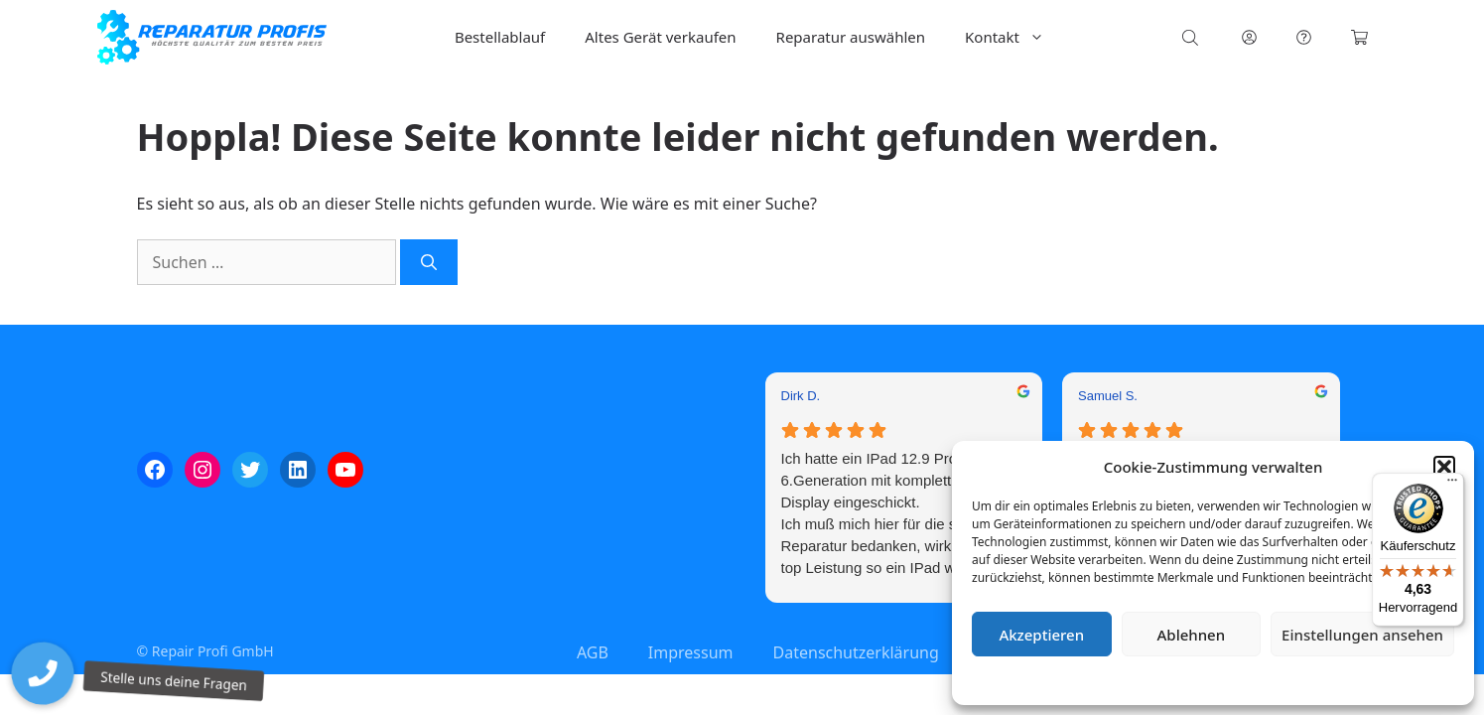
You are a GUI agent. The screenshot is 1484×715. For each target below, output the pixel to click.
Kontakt (1014, 37)
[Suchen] (429, 262)
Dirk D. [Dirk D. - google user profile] (801, 395)
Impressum (1331, 679)
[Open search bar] (1192, 37)
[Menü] (1452, 485)
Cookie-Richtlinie (1108, 679)
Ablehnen (1191, 634)
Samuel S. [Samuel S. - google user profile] (1108, 395)
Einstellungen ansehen (1362, 634)
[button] (1444, 467)
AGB (592, 652)
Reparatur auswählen (850, 37)
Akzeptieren (1041, 634)
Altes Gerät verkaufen (660, 37)
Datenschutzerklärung (1227, 679)
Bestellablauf (500, 37)
